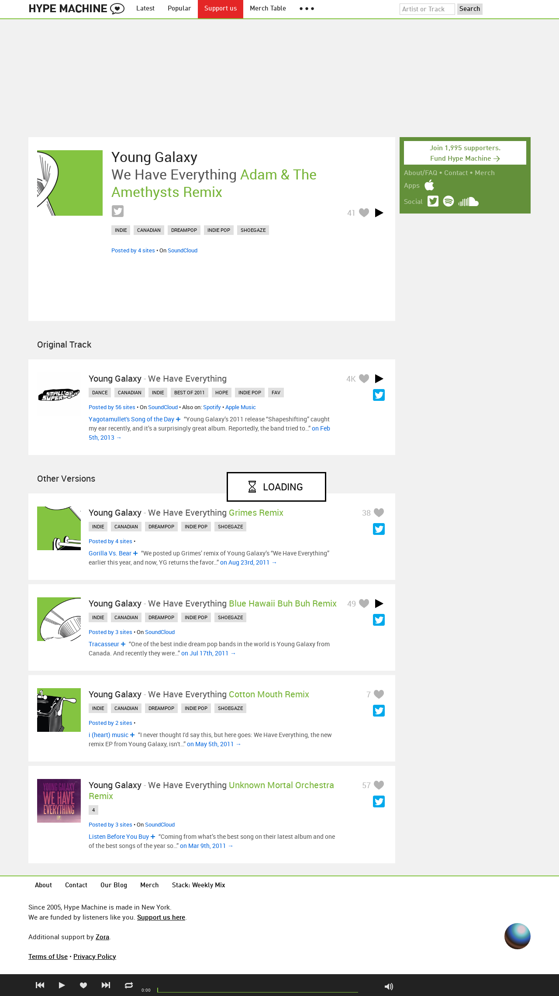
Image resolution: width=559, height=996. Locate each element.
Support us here (161, 917)
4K (351, 379)
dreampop (184, 230)
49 (351, 603)
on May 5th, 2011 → (214, 744)
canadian (149, 230)
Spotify (212, 407)
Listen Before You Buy (119, 836)
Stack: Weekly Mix (198, 885)
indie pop (218, 230)
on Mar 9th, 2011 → (207, 845)
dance (99, 392)
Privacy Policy (94, 956)
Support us (220, 9)
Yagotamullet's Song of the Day (131, 419)
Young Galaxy (154, 156)
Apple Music (240, 407)
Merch (485, 173)
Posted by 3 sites (110, 632)
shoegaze (253, 230)
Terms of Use (48, 956)
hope (221, 392)
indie (121, 230)
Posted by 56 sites (112, 407)
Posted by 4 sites (133, 250)
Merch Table (268, 9)
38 (366, 513)
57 (366, 785)
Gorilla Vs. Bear (110, 553)
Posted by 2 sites (110, 723)
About (43, 885)
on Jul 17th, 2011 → (208, 653)
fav (276, 392)
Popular (179, 9)
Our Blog (113, 885)
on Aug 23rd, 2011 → (248, 562)
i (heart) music (108, 735)
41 (351, 213)
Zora (102, 936)
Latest (145, 9)
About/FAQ (420, 173)
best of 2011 (189, 392)
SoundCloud (182, 250)
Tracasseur (104, 644)
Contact (456, 173)
